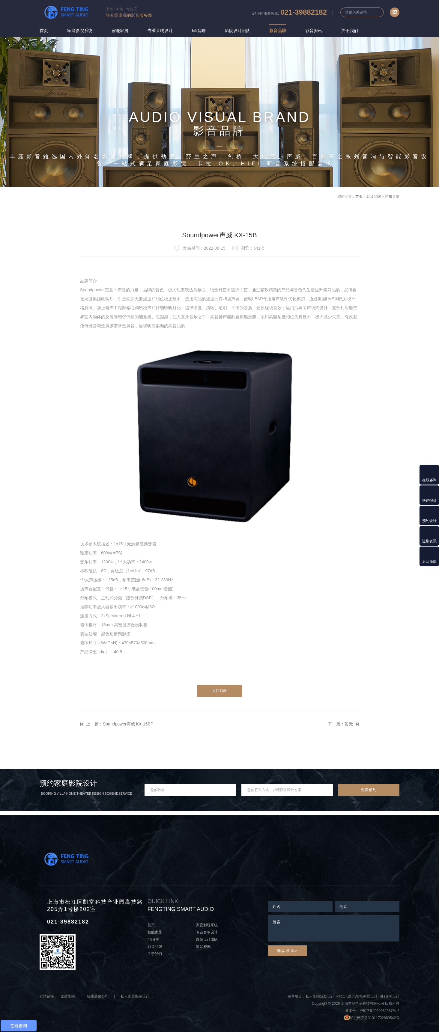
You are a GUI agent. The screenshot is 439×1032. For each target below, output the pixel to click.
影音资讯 (313, 30)
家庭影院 (68, 996)
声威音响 (392, 196)
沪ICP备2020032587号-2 (379, 1011)
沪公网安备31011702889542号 (374, 1018)
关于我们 (349, 30)
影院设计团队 (237, 30)
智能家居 (120, 30)
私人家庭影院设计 (135, 996)
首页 (44, 30)
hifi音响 (199, 30)
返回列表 (219, 691)
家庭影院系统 (79, 30)
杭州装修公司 (98, 996)
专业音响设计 (160, 30)
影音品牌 (277, 30)
